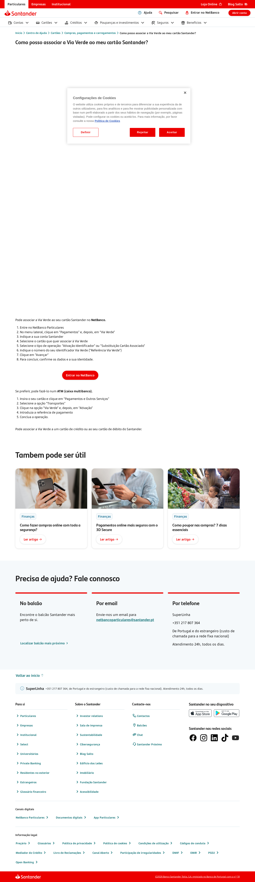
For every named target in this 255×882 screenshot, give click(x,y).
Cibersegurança (87, 744)
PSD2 (213, 852)
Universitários (27, 754)
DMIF (178, 852)
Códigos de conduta (195, 843)
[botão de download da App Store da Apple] (200, 713)
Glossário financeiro (31, 791)
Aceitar (172, 132)
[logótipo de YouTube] (235, 738)
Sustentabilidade (88, 735)
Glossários (47, 843)
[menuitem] (16, 4)
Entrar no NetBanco (80, 375)
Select (22, 744)
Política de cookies (117, 843)
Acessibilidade (87, 791)
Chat (137, 735)
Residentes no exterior (32, 772)
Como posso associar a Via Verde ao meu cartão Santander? (158, 33)
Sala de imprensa (88, 725)
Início (18, 33)
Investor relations (89, 716)
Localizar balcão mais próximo (43, 643)
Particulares (26, 716)
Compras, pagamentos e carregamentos (90, 33)
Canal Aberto (102, 852)
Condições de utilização (155, 843)
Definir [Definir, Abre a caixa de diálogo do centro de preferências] (86, 132)
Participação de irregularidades (143, 852)
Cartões (55, 33)
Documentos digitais (71, 817)
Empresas (24, 725)
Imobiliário (84, 772)
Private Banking (28, 763)
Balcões (139, 725)
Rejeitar (142, 132)
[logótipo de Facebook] (193, 738)
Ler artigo (33, 539)
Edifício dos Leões (89, 763)
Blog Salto (84, 754)
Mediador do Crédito (31, 852)
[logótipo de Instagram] (203, 738)
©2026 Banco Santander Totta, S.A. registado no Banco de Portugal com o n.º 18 (197, 876)
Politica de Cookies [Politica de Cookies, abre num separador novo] (107, 120)
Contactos (141, 716)
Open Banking (27, 862)
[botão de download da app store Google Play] (226, 713)
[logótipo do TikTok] (225, 738)
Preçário (23, 843)
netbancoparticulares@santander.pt (125, 619)
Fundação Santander (91, 782)
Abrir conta (239, 13)
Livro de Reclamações (69, 852)
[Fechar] (185, 93)
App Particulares (107, 817)
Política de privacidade (79, 843)
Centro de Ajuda (36, 33)
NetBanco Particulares (32, 817)
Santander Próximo (147, 744)
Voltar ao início (30, 675)
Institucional (26, 735)
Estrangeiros (26, 782)
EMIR (195, 852)
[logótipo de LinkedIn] (214, 738)
